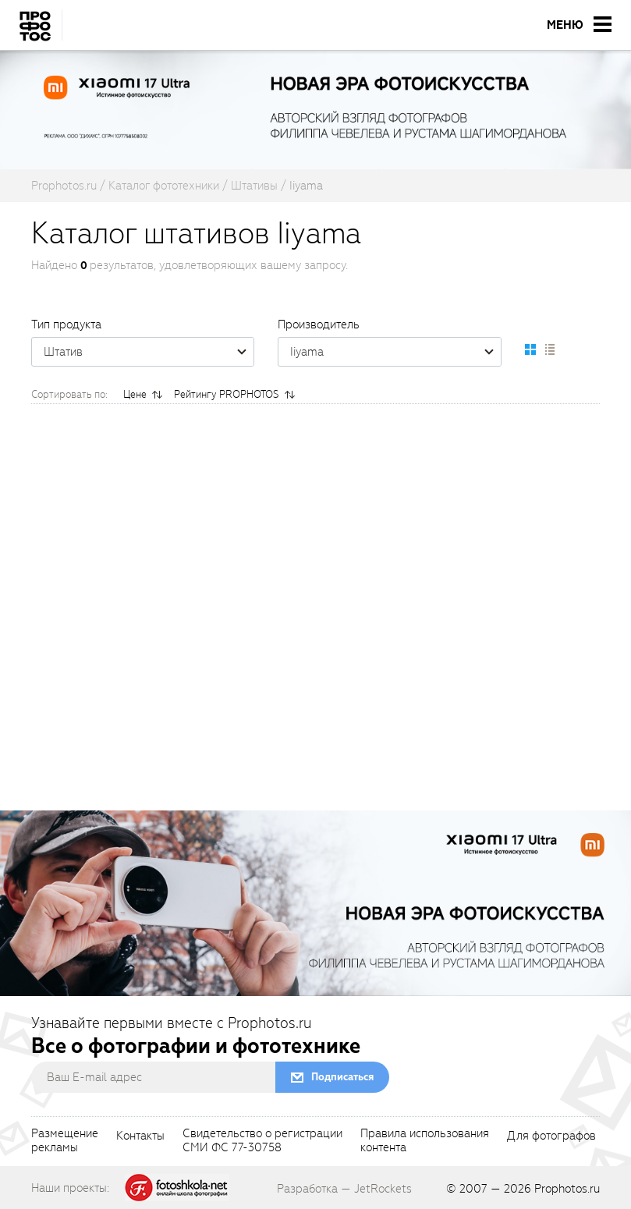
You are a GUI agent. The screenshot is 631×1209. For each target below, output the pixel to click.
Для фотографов (551, 1136)
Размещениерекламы (64, 1141)
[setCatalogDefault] (530, 349)
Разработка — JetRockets (344, 1189)
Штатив (148, 352)
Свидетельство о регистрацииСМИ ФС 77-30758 (262, 1141)
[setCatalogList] (549, 349)
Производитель (319, 324)
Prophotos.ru (567, 1189)
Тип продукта (66, 324)
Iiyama (395, 352)
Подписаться (342, 1076)
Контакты (140, 1136)
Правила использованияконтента (424, 1141)
